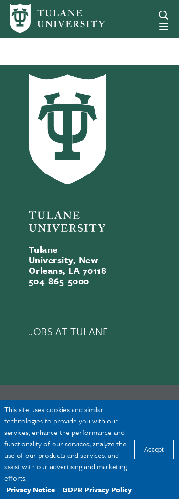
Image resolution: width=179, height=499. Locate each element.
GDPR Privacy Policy (97, 489)
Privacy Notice (30, 489)
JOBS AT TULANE (68, 331)
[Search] (163, 15)
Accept (154, 449)
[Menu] (163, 27)
